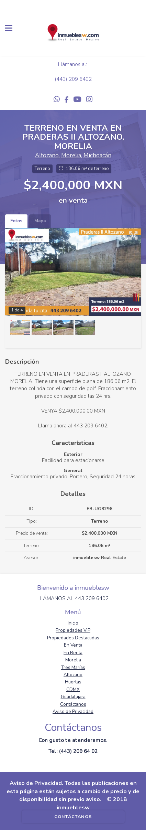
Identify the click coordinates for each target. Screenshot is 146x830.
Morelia (71, 155)
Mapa (40, 221)
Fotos (16, 221)
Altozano (47, 155)
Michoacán (97, 155)
